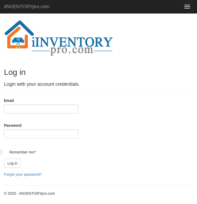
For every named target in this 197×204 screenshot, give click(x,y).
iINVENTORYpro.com (27, 6)
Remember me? (22, 152)
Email (9, 100)
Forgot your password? (23, 174)
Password (12, 125)
